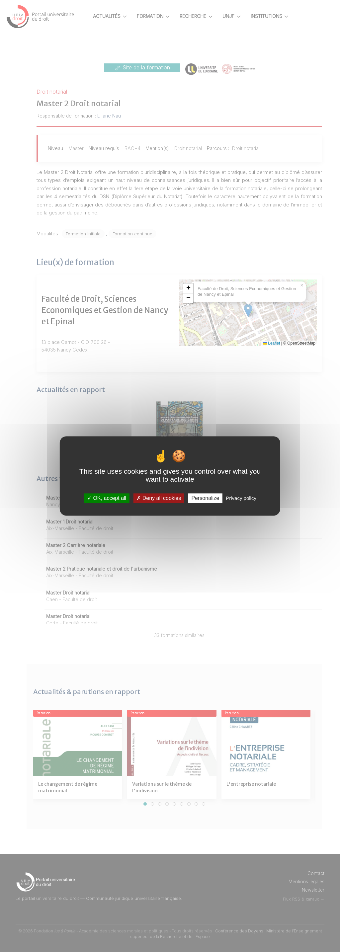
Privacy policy (241, 498)
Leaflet (294, 343)
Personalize (205, 498)
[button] (211, 288)
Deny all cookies (158, 498)
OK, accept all (106, 498)
